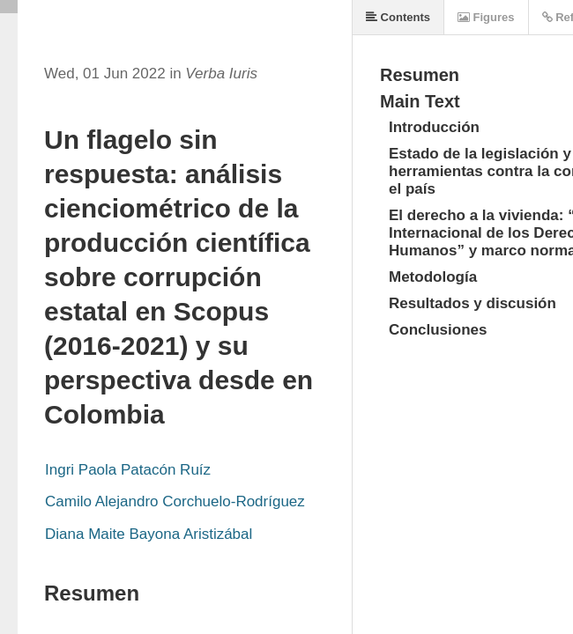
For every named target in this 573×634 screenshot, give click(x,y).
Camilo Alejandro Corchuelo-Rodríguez (175, 501)
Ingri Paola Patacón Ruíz (128, 469)
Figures (486, 17)
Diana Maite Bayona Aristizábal (148, 534)
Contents (398, 17)
